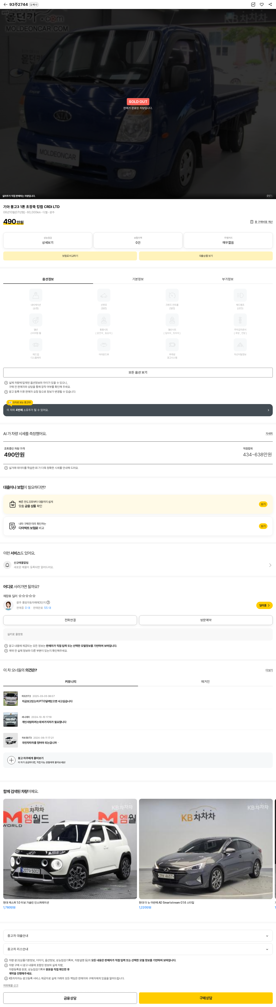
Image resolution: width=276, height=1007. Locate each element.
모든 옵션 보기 (138, 372)
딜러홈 (262, 605)
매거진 (205, 682)
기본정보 (138, 279)
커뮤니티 (70, 682)
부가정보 (228, 279)
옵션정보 (48, 279)
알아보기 (138, 504)
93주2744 (24, 4)
